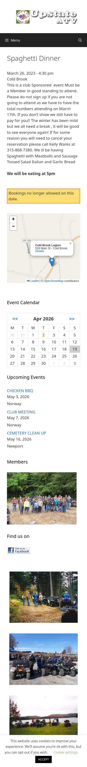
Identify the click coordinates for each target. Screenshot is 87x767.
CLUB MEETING (21, 412)
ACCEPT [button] (43, 759)
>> (71, 318)
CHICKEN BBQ (20, 390)
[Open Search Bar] (80, 40)
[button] (52, 262)
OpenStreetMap (54, 281)
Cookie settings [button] (65, 752)
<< (15, 318)
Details (39, 251)
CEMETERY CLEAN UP (26, 433)
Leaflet (33, 281)
